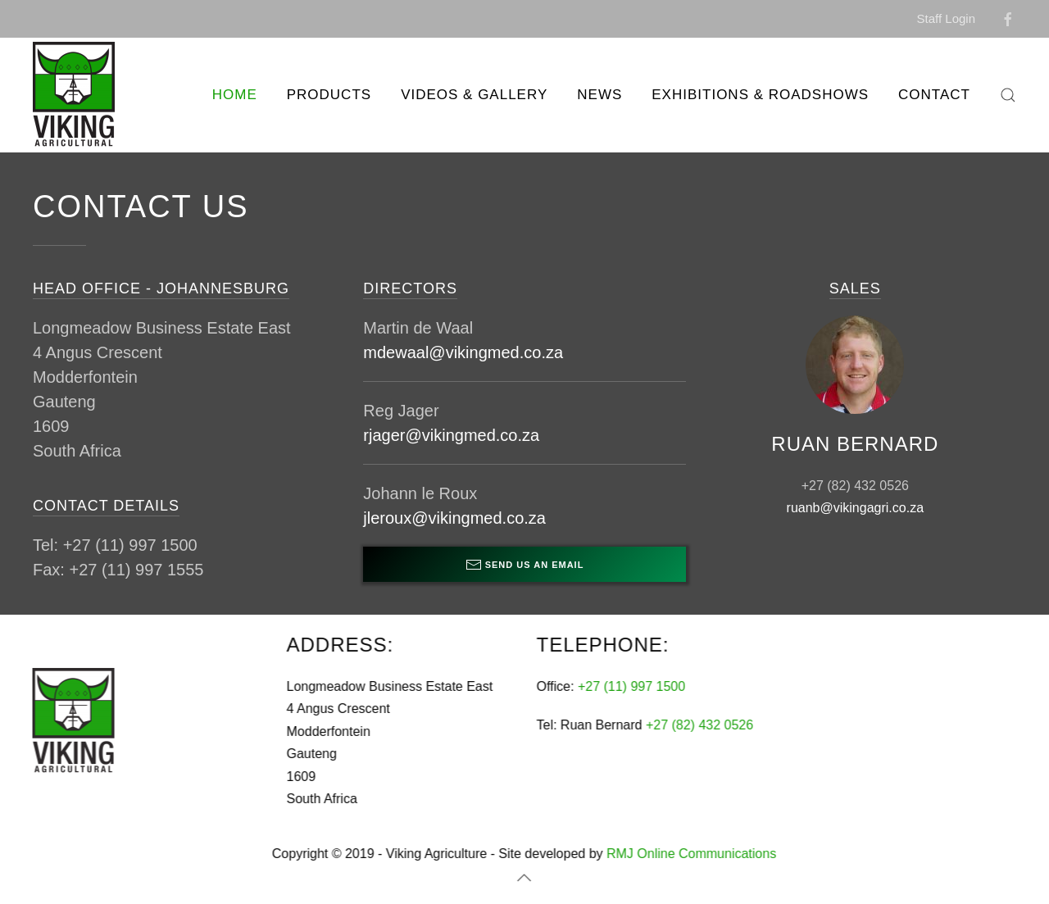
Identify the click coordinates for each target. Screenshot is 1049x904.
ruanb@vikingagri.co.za (855, 508)
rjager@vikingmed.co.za (451, 435)
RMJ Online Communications (689, 854)
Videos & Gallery (474, 94)
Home (234, 94)
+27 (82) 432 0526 (698, 725)
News (599, 94)
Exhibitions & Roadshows (760, 94)
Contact (934, 94)
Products (329, 94)
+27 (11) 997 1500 (629, 686)
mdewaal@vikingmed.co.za (463, 352)
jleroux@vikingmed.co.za (454, 518)
